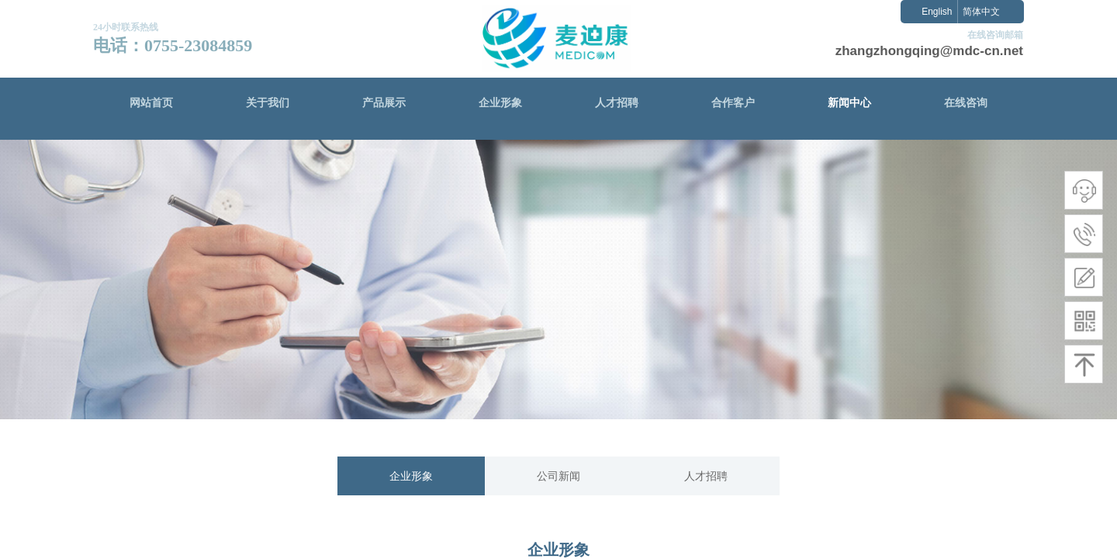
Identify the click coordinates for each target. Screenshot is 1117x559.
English (937, 11)
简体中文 (981, 11)
